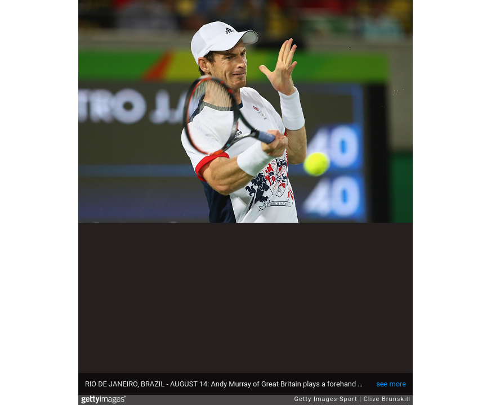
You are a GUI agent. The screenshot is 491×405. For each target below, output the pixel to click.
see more (391, 384)
